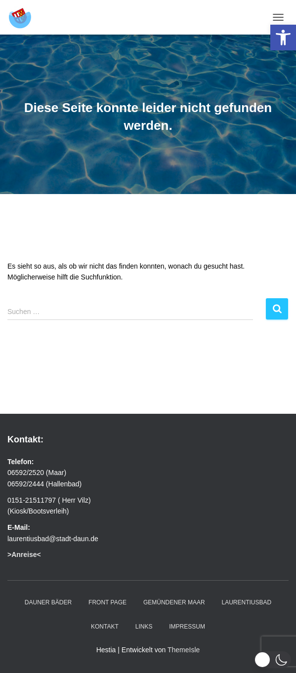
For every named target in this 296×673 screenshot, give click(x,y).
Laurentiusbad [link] (246, 602)
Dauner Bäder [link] (48, 602)
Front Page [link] (107, 602)
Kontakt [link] (105, 626)
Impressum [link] (187, 626)
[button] (272, 659)
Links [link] (144, 626)
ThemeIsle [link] (184, 650)
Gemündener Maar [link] (174, 602)
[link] (283, 37)
